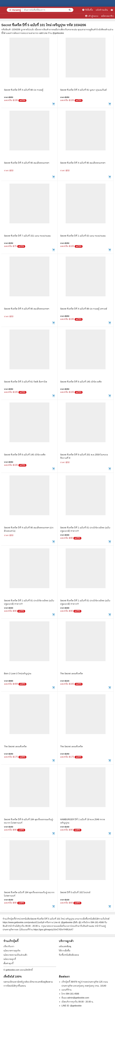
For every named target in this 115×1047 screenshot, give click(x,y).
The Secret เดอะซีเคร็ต (71, 673)
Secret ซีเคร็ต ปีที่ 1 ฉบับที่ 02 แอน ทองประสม (83, 236)
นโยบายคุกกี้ (9, 959)
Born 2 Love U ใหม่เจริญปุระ (17, 673)
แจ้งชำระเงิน (102, 10)
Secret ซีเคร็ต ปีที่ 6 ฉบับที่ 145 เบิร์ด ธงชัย (81, 382)
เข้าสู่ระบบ (91, 16)
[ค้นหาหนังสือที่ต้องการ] (70, 10)
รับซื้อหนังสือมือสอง (69, 955)
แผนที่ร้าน (66, 990)
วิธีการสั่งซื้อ (64, 951)
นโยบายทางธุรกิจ (11, 951)
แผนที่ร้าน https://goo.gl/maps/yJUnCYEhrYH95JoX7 (48, 929)
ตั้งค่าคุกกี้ (8, 963)
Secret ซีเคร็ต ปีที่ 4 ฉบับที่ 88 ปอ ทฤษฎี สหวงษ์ (83, 309)
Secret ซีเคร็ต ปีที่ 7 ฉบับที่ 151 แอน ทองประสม (27, 236)
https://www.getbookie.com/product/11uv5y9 (23, 922)
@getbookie (76, 1006)
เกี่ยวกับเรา (8, 946)
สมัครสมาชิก (107, 16)
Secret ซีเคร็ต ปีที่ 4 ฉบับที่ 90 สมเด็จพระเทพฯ (26, 163)
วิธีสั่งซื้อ (87, 9)
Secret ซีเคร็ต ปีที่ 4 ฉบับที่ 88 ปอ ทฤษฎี (23, 90)
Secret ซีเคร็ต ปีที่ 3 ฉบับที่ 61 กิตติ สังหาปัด (25, 382)
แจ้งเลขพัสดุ (65, 946)
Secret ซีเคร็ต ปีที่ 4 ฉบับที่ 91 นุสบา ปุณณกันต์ (83, 90)
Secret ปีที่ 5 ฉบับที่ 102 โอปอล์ (75, 892)
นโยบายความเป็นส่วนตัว (15, 955)
